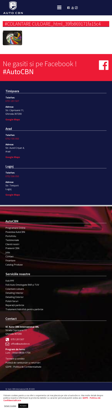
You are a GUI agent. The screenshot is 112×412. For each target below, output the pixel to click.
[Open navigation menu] (59, 8)
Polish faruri (11, 301)
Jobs (7, 252)
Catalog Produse (14, 264)
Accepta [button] (23, 405)
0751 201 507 (12, 101)
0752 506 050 (12, 176)
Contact (9, 256)
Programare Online (15, 227)
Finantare (10, 260)
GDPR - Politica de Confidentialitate (23, 366)
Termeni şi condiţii (14, 358)
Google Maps (12, 119)
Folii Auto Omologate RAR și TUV (22, 284)
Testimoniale (12, 240)
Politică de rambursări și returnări (22, 362)
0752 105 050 (12, 138)
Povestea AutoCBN (15, 231)
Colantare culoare (14, 288)
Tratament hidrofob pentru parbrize (24, 309)
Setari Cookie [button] (10, 406)
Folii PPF (9, 280)
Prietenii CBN (12, 248)
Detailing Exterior (14, 297)
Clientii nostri (12, 244)
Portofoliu (10, 236)
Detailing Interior (14, 292)
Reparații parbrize (14, 305)
